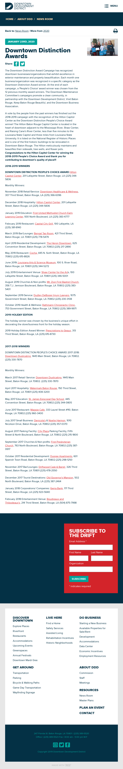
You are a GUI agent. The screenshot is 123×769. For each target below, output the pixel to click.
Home (9, 19)
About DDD (25, 19)
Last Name (97, 552)
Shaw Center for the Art (54, 272)
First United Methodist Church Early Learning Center (39, 214)
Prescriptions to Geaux (58, 330)
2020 (46, 31)
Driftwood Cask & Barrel (52, 467)
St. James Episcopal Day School (46, 399)
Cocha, (34, 253)
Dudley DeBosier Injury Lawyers (51, 295)
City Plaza (43, 431)
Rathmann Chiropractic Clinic (58, 305)
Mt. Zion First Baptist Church (63, 282)
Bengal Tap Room (43, 233)
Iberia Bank (56, 488)
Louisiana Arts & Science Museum (36, 262)
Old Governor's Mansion (59, 477)
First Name (75, 552)
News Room (45, 19)
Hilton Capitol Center (48, 202)
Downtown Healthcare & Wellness (59, 191)
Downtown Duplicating (18, 356)
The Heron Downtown (59, 243)
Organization (76, 563)
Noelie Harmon (57, 420)
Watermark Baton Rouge (43, 388)
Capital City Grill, (44, 224)
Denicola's (40, 420)
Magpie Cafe (37, 410)
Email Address (77, 541)
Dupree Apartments (61, 456)
